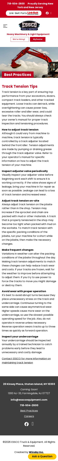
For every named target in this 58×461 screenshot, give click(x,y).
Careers (29, 416)
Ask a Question (42, 456)
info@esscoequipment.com (29, 400)
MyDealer (38, 39)
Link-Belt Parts (23, 13)
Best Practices (29, 410)
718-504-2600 (16, 3)
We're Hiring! (19, 39)
